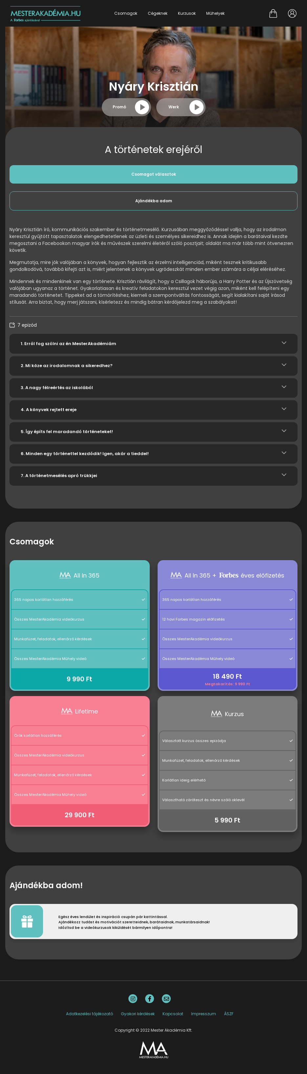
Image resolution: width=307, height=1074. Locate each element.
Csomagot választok (153, 174)
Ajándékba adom (153, 201)
